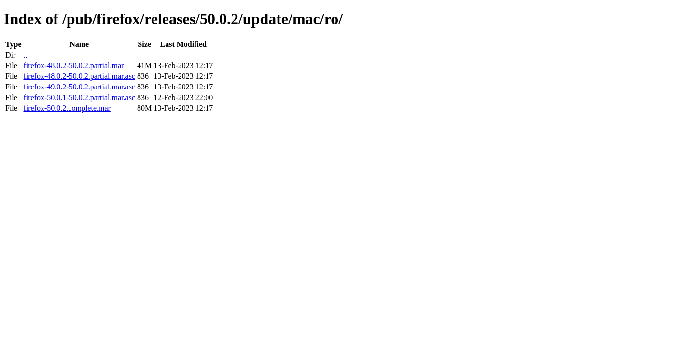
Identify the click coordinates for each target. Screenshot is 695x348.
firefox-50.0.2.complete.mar (66, 108)
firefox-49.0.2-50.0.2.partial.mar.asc (79, 87)
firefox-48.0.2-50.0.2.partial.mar (73, 65)
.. (25, 55)
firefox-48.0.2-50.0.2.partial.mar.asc (79, 76)
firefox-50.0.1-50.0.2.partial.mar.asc (79, 97)
